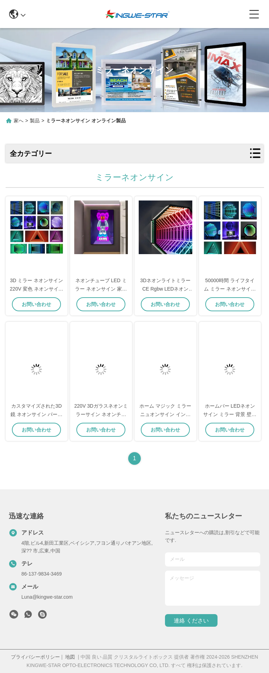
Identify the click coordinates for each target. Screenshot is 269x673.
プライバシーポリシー (35, 657)
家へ (18, 120)
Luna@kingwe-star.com (47, 597)
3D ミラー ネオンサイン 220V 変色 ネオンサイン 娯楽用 (36, 289)
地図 (70, 657)
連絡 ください (191, 621)
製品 (35, 120)
